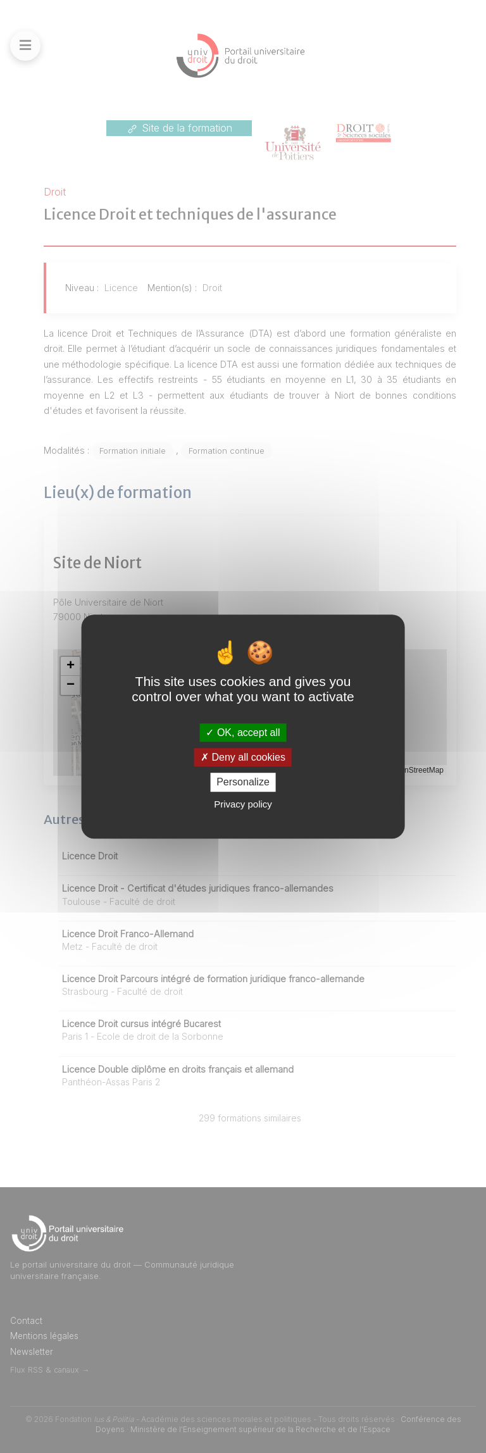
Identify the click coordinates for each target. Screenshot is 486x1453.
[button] (70, 666)
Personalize (243, 782)
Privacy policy (243, 804)
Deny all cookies (243, 757)
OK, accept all (243, 732)
